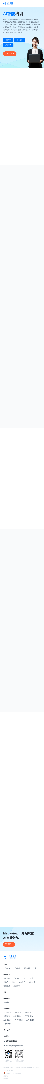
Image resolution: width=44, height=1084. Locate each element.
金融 (13, 982)
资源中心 (7, 1009)
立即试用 (10, 54)
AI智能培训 (19, 1020)
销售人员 (22, 982)
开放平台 (7, 999)
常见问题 (26, 969)
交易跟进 (7, 986)
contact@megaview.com (14, 1046)
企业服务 (7, 979)
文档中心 (7, 1003)
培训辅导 (16, 986)
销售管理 (32, 982)
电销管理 (28, 1013)
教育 (31, 979)
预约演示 (9, 944)
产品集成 (16, 969)
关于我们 (7, 1030)
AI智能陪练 (30, 1020)
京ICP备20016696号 (9, 1070)
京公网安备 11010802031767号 (14, 1073)
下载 (35, 969)
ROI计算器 (7, 1013)
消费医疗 (16, 979)
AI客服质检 (7, 1020)
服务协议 (6, 1076)
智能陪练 (7, 1016)
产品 (5, 965)
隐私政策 (6, 1079)
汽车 (25, 979)
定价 (5, 992)
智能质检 (18, 1013)
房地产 (6, 982)
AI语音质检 (29, 1016)
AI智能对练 (7, 1024)
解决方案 (7, 975)
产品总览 (7, 969)
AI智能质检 (17, 1016)
